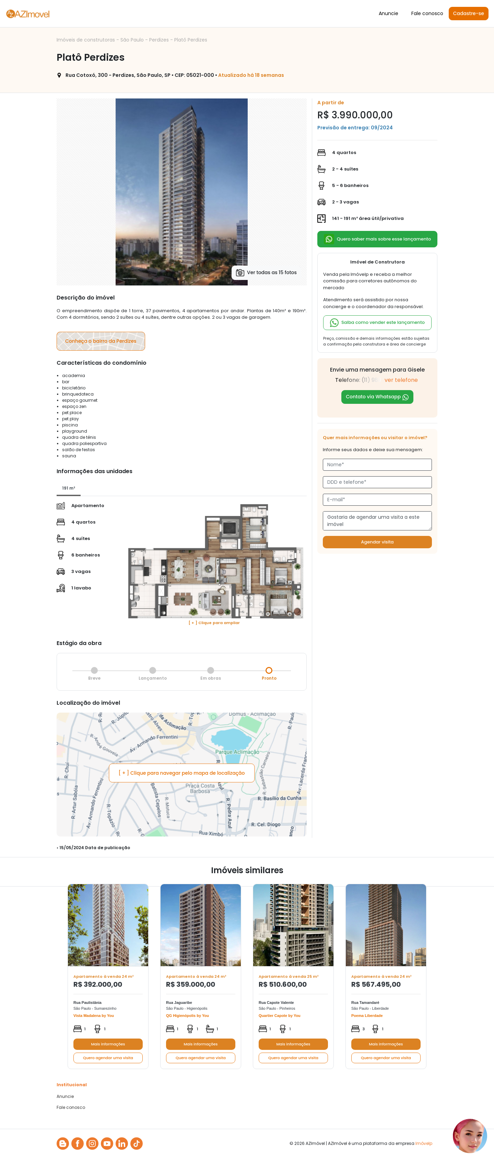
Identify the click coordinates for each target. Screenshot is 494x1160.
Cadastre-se (468, 13)
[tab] (69, 488)
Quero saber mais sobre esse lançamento (377, 239)
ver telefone (401, 380)
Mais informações (108, 1044)
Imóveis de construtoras (86, 39)
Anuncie (388, 13)
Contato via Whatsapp (377, 396)
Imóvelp (423, 1143)
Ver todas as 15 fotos (266, 273)
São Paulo (132, 39)
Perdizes (159, 39)
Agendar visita (377, 542)
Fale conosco (427, 13)
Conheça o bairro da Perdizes (101, 341)
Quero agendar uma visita (108, 1058)
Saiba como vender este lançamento (377, 322)
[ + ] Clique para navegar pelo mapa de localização (182, 772)
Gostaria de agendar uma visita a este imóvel (377, 520)
